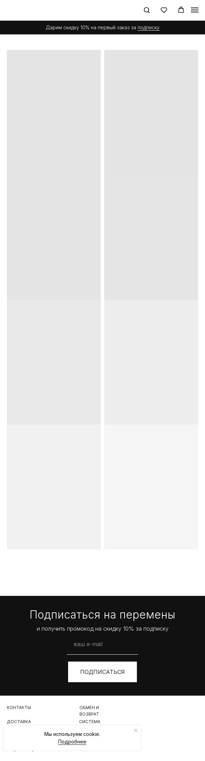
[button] (146, 10)
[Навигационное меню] (194, 10)
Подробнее (72, 741)
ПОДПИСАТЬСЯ (102, 671)
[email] (102, 644)
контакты (19, 707)
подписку (149, 27)
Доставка (19, 721)
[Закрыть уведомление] (135, 730)
